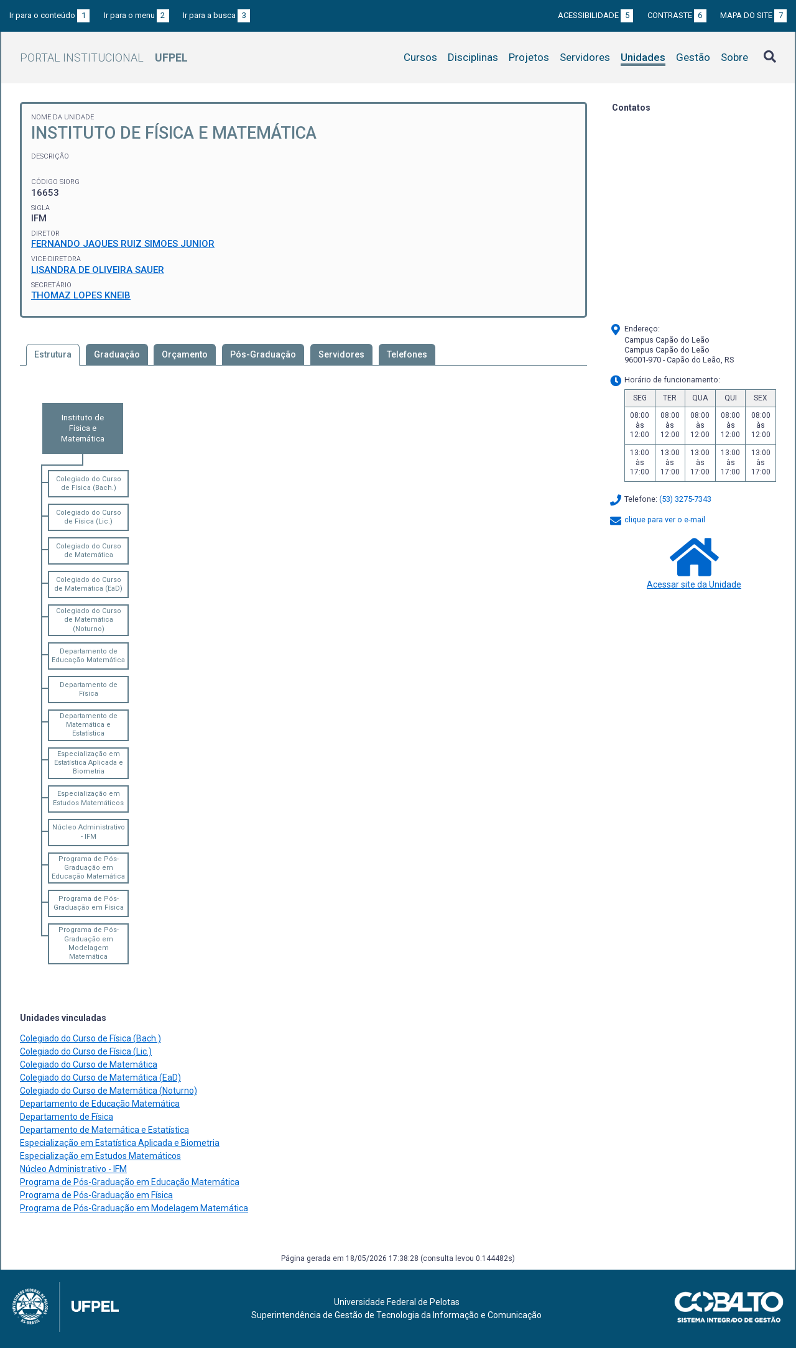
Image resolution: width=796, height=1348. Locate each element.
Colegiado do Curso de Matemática (88, 550)
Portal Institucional (104, 57)
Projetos (529, 57)
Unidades (643, 57)
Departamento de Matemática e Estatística (89, 725)
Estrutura (53, 354)
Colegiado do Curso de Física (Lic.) (88, 517)
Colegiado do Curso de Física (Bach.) (88, 483)
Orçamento (185, 354)
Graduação (117, 354)
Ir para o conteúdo (49, 15)
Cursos (420, 57)
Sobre (734, 57)
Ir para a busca (216, 15)
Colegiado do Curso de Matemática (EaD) (88, 584)
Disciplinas (473, 57)
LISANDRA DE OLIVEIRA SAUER (97, 269)
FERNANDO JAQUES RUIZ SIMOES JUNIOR (123, 243)
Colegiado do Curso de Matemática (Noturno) (88, 620)
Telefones (407, 354)
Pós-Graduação (263, 354)
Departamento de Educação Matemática (88, 655)
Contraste (676, 15)
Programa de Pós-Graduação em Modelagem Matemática (88, 943)
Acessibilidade (595, 15)
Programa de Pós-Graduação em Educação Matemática (88, 868)
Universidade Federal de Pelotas (397, 1302)
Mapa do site (753, 15)
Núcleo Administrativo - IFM (88, 831)
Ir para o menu (136, 15)
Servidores (585, 57)
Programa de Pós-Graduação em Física (88, 903)
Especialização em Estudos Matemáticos (88, 798)
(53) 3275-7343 (685, 499)
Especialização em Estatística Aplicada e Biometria (88, 763)
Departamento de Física (89, 689)
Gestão (693, 57)
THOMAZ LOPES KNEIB (81, 295)
